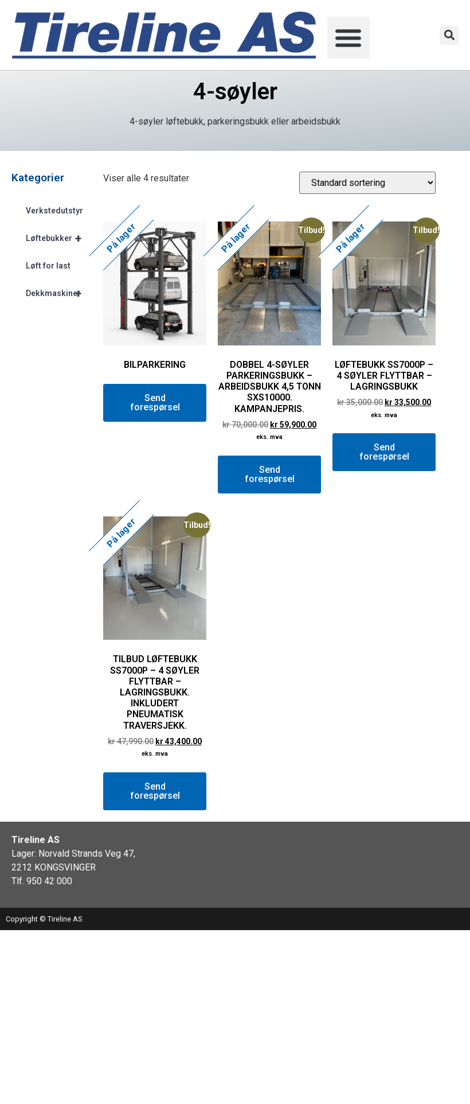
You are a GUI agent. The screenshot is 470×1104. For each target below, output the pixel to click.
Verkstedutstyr (54, 210)
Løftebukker (59, 238)
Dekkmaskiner (59, 293)
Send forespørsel (155, 402)
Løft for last (48, 265)
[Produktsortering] (367, 183)
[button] (348, 38)
